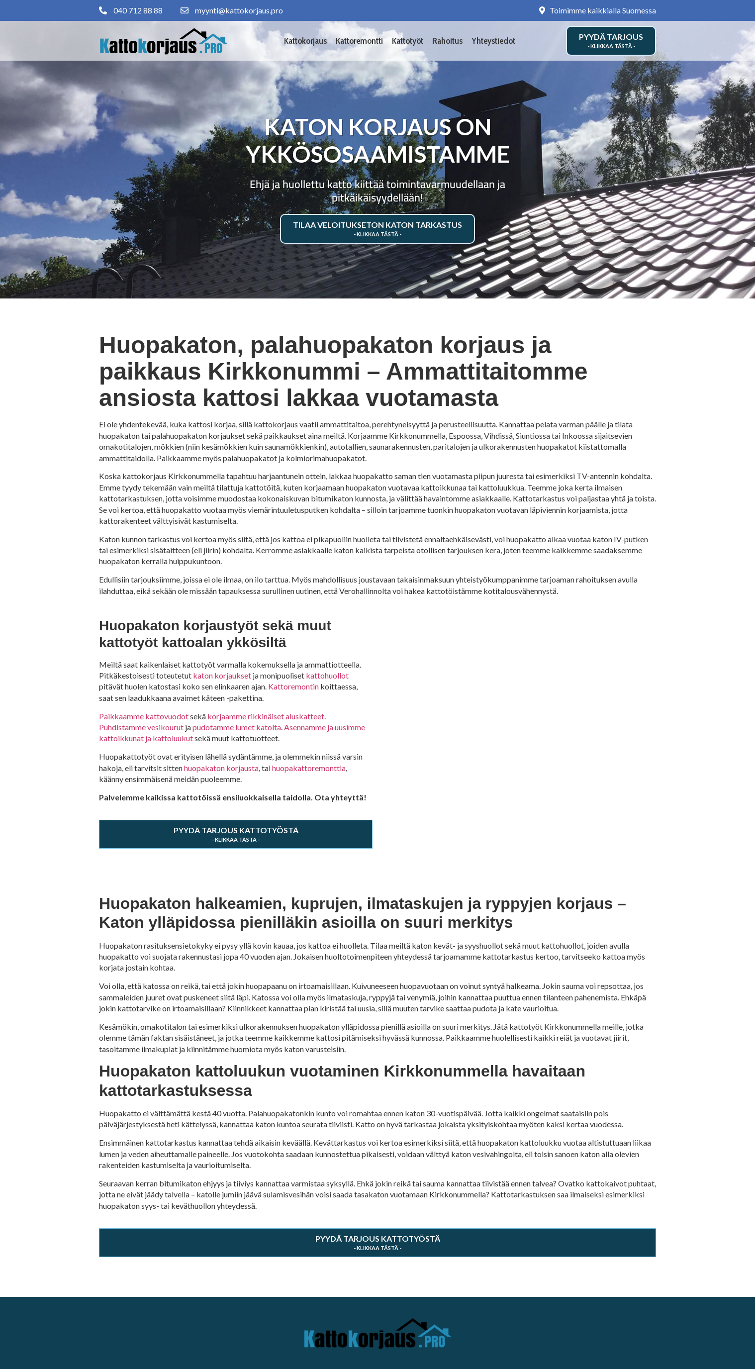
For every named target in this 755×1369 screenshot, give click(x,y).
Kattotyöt (407, 40)
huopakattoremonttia (309, 768)
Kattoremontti (359, 40)
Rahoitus (447, 40)
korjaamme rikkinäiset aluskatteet (265, 716)
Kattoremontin (293, 686)
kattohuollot (327, 675)
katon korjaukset (222, 675)
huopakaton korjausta (221, 768)
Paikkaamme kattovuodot (144, 716)
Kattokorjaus (305, 40)
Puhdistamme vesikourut (141, 727)
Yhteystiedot (493, 40)
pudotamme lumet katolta (236, 727)
